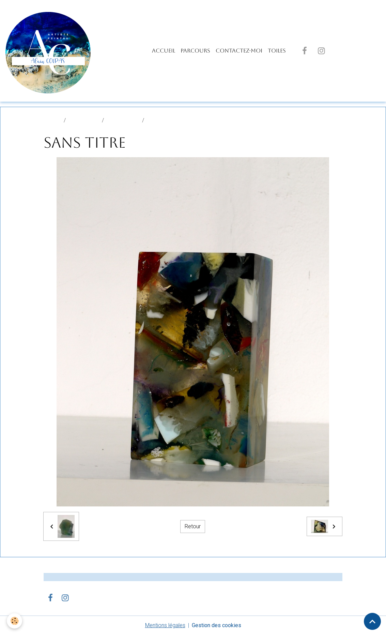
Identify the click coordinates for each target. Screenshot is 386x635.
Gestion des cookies (216, 625)
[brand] (49, 50)
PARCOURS (195, 50)
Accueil (163, 50)
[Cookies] (14, 621)
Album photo (83, 120)
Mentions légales (165, 625)
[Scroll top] (372, 621)
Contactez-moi (239, 50)
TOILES (277, 50)
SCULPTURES (123, 120)
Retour (193, 526)
